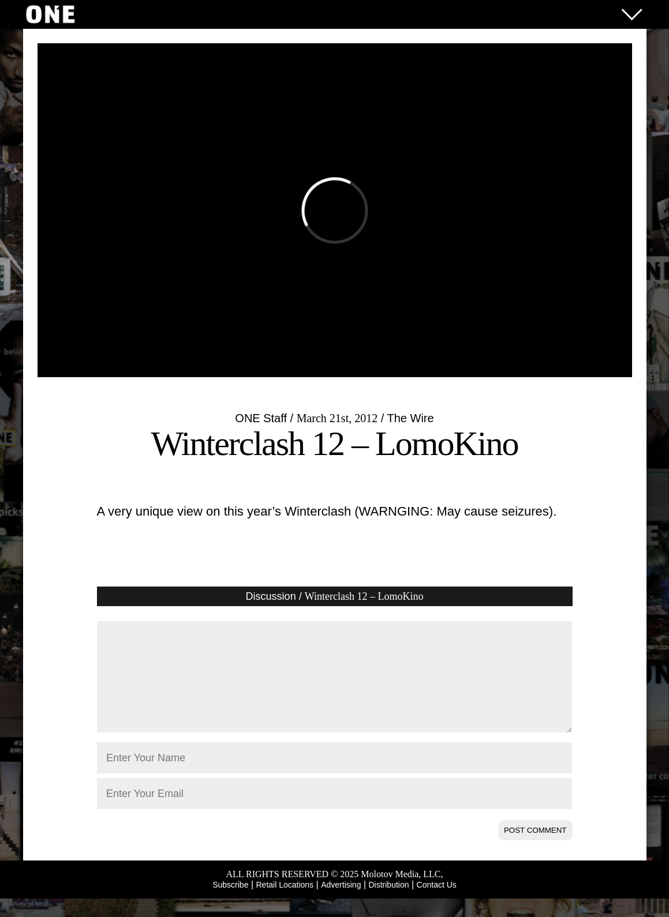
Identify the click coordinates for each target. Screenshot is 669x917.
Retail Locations (285, 903)
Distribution (388, 903)
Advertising (341, 903)
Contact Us (437, 903)
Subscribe (230, 903)
